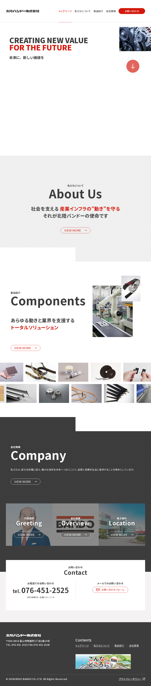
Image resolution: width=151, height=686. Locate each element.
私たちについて (83, 11)
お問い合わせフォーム (110, 590)
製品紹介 (98, 11)
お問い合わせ (132, 11)
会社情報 (111, 11)
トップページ (65, 11)
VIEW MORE (75, 230)
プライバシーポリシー (130, 679)
